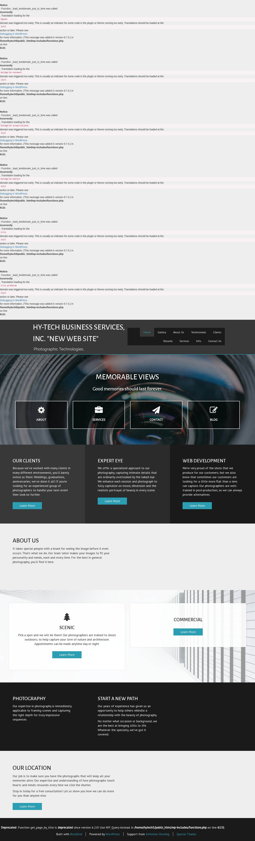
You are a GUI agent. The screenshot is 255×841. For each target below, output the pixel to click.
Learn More (27, 506)
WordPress (113, 834)
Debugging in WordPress (13, 33)
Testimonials (198, 332)
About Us (178, 332)
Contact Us (214, 341)
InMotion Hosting (157, 834)
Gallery (162, 332)
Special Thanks (186, 834)
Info (198, 341)
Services (184, 341)
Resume (168, 341)
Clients (217, 332)
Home (147, 332)
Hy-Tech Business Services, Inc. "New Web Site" (79, 333)
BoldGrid (76, 834)
